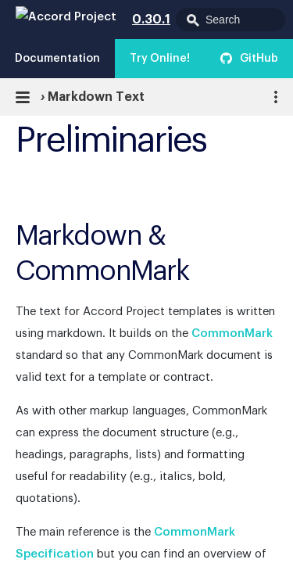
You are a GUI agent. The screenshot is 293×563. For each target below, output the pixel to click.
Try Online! (160, 58)
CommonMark (232, 333)
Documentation (57, 58)
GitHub (259, 58)
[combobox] (230, 19)
